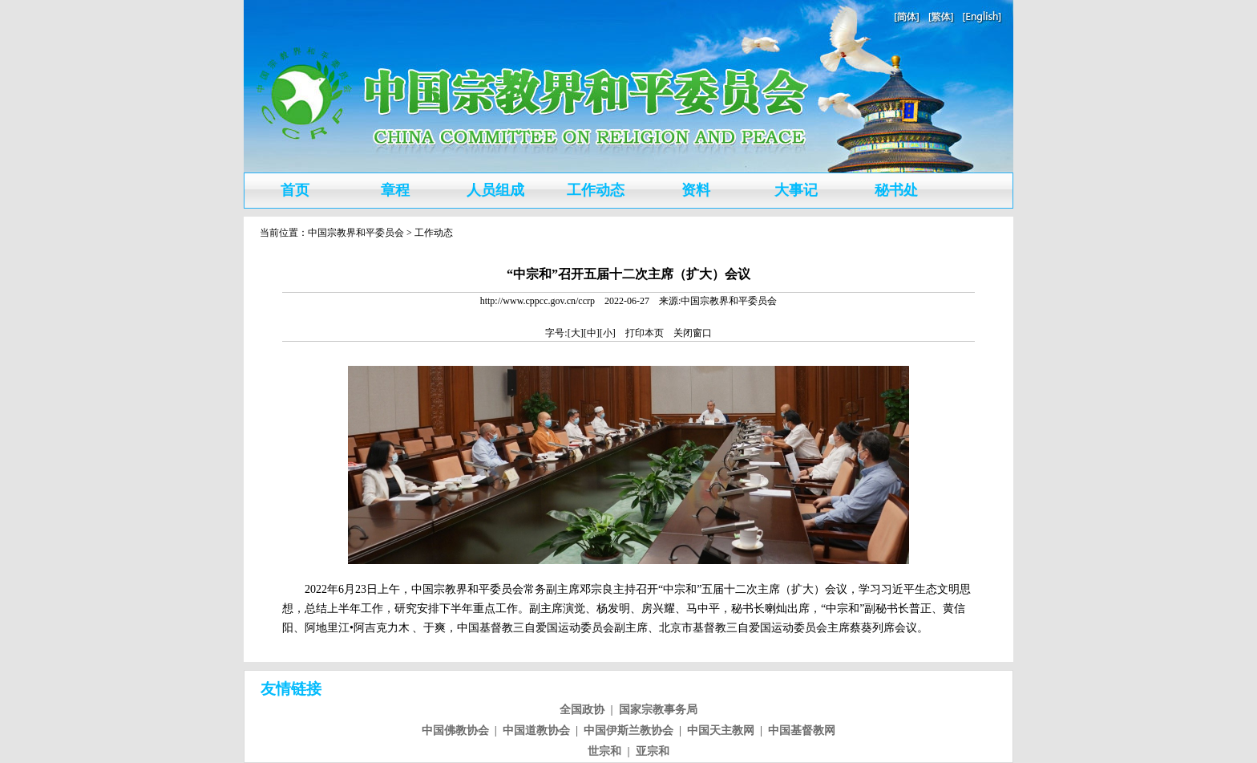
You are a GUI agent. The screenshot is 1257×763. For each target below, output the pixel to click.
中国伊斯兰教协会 (628, 730)
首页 (295, 190)
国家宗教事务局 (658, 710)
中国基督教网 (801, 730)
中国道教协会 (536, 730)
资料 (695, 190)
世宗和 (604, 751)
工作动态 (595, 190)
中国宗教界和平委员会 (356, 232)
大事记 (796, 190)
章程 (395, 190)
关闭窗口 (692, 333)
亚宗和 (652, 751)
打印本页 (644, 333)
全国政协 (582, 710)
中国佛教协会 (455, 730)
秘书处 (896, 190)
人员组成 (495, 190)
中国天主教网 (720, 730)
